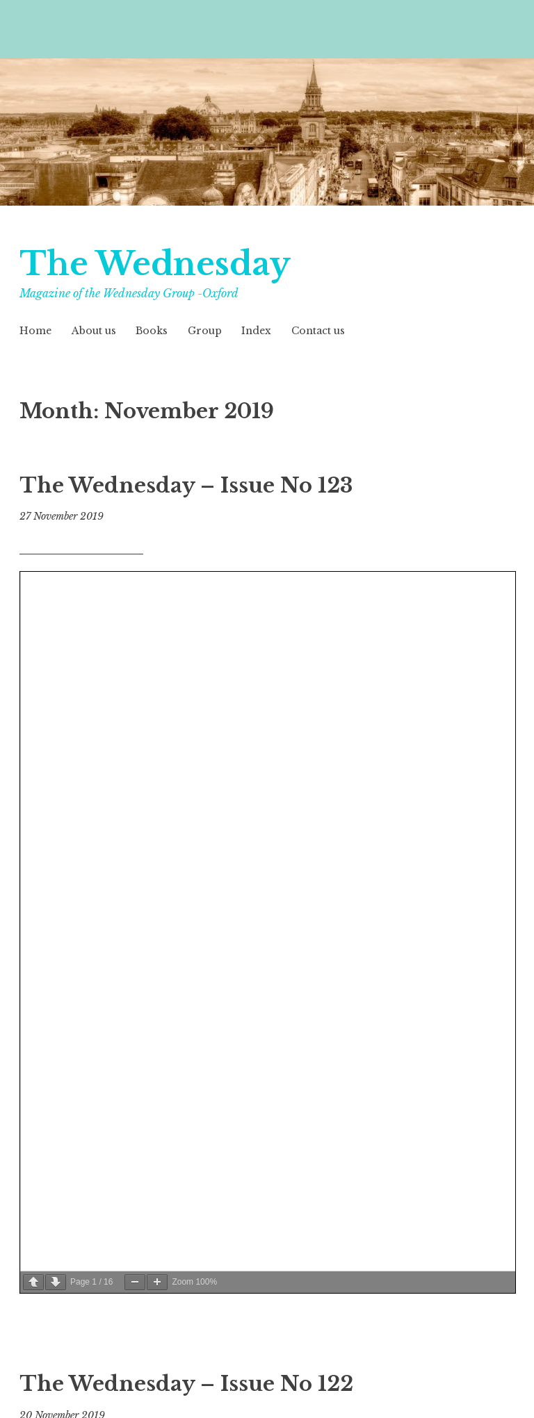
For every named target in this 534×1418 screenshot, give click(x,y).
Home (35, 330)
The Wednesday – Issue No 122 (186, 1383)
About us (94, 330)
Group (205, 330)
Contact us (318, 330)
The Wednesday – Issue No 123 (186, 485)
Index (256, 330)
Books (152, 330)
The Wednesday (159, 263)
